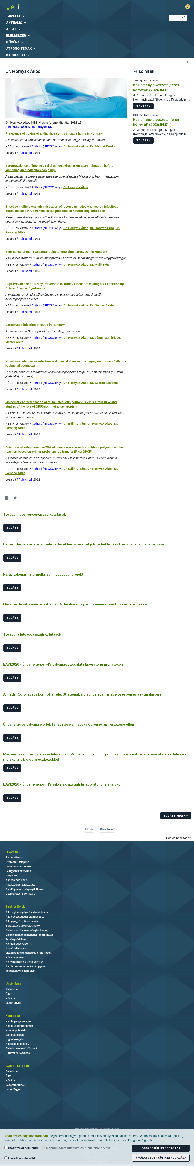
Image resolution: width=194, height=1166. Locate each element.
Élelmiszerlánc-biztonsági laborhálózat (29, 934)
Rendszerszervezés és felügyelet (26, 966)
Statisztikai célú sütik (21, 1148)
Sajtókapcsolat (15, 1034)
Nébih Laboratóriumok (19, 1025)
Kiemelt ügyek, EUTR (19, 943)
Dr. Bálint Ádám (74, 423)
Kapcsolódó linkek (17, 880)
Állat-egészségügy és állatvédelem (27, 912)
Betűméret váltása (188, 61)
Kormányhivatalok (17, 1030)
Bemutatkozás (14, 857)
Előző (89, 829)
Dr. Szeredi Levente (104, 383)
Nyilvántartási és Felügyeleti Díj (25, 961)
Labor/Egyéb (13, 1002)
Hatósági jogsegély (17, 1043)
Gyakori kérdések (18, 1066)
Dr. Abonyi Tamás (102, 146)
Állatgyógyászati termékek (22, 921)
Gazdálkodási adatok (18, 866)
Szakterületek (15, 906)
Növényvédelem (15, 957)
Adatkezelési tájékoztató (20, 884)
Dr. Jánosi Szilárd (102, 337)
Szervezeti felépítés (17, 862)
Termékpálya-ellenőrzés (20, 970)
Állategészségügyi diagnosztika (25, 916)
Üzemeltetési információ (20, 893)
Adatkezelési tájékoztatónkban (26, 1136)
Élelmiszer (12, 989)
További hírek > (176, 815)
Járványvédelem (16, 939)
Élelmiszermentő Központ (21, 1048)
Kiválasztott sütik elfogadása (160, 1157)
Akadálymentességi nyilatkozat (25, 889)
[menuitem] (80, 16)
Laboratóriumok (15, 1084)
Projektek (11, 875)
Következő (107, 829)
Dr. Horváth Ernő (102, 228)
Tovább (12, 527)
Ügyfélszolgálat (15, 1039)
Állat (8, 993)
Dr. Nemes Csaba (102, 305)
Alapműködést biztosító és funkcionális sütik (76, 1148)
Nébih (64, 6)
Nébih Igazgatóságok (18, 1021)
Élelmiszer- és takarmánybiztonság (27, 930)
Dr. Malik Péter (100, 264)
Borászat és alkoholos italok (23, 925)
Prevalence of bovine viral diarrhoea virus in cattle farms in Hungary (54, 133)
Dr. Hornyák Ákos (75, 146)
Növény (10, 998)
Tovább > (143, 106)
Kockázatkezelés (16, 948)
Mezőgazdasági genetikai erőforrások (28, 952)
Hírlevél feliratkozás (18, 1052)
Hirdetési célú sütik (20, 1158)
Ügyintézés (13, 983)
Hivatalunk (13, 852)
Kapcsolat (13, 1015)
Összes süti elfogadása (161, 1148)
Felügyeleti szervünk (18, 871)
